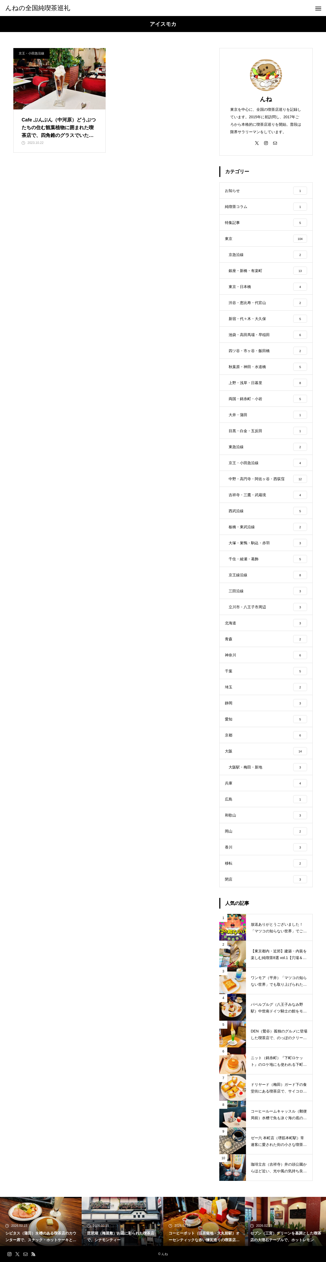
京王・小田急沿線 (31, 53)
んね (266, 99)
